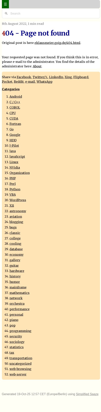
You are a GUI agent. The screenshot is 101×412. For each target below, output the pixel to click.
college (15, 238)
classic (14, 233)
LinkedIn (56, 77)
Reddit (19, 81)
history (15, 276)
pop (12, 325)
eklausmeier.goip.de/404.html (57, 43)
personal (16, 314)
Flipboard (80, 77)
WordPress (17, 200)
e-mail (30, 81)
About (37, 66)
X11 (11, 205)
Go (11, 129)
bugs (13, 227)
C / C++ (14, 102)
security (15, 336)
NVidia (14, 167)
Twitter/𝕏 (40, 77)
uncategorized (20, 363)
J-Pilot (14, 145)
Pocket (7, 81)
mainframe (18, 287)
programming (20, 331)
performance (19, 309)
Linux (13, 162)
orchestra (16, 303)
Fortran (15, 124)
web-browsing (20, 369)
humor (14, 282)
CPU (12, 113)
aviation (15, 216)
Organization (19, 173)
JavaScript (17, 156)
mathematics (19, 293)
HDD (12, 140)
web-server (18, 374)
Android (15, 96)
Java (12, 151)
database (16, 249)
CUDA (13, 118)
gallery (14, 260)
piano (13, 320)
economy (16, 254)
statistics (16, 347)
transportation (20, 358)
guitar (14, 265)
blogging (16, 222)
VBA (12, 194)
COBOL (14, 107)
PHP (12, 178)
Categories (11, 89)
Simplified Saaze (87, 394)
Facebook (24, 77)
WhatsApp (44, 81)
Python (14, 189)
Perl (12, 184)
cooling (15, 243)
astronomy (17, 211)
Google (14, 135)
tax (11, 352)
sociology (16, 342)
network (16, 298)
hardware (16, 271)
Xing (68, 77)
